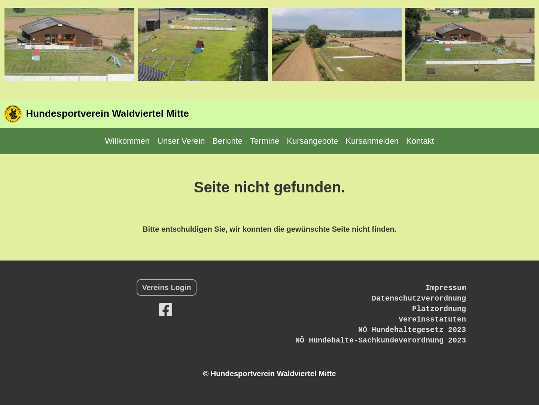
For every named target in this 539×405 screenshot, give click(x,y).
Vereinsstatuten (432, 319)
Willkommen (127, 141)
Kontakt (420, 141)
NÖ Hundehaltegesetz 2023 (412, 330)
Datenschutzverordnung (419, 298)
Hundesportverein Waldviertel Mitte (107, 113)
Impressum (446, 288)
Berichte (227, 141)
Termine (264, 141)
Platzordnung (439, 309)
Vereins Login (166, 287)
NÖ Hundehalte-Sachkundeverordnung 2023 (380, 340)
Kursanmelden (372, 141)
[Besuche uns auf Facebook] (165, 310)
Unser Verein (181, 141)
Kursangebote (312, 141)
